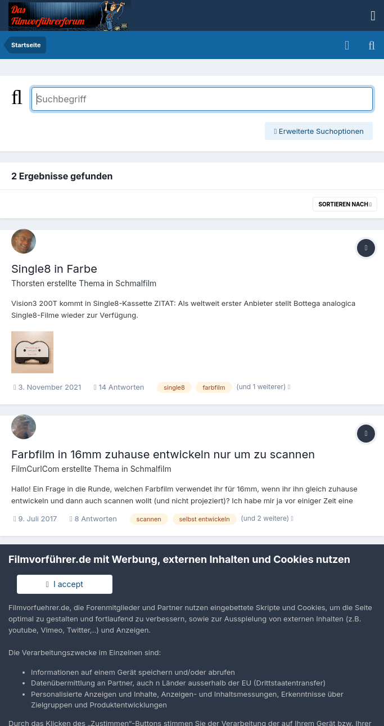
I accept (64, 584)
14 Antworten (119, 386)
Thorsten (27, 283)
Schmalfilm (135, 283)
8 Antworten (93, 518)
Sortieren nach (345, 204)
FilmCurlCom (35, 469)
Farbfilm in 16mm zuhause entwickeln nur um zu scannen (163, 454)
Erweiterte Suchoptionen (319, 131)
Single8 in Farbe (54, 269)
